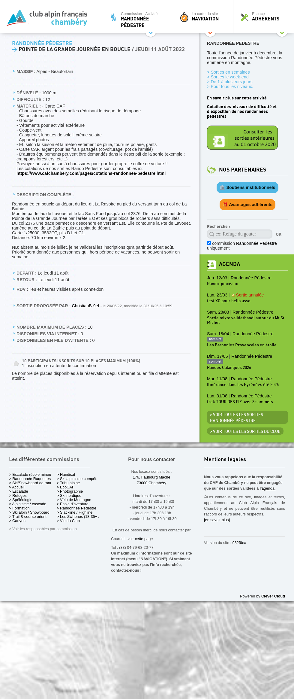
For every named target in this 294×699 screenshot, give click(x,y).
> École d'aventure (72, 504)
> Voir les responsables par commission (43, 529)
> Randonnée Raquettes (30, 478)
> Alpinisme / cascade (27, 504)
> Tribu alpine (68, 483)
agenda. (268, 488)
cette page (144, 538)
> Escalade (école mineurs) (32, 474)
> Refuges (18, 495)
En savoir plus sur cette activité (237, 98)
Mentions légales (225, 459)
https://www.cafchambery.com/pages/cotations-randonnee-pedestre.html (91, 173)
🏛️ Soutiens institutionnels (247, 187)
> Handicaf (66, 474)
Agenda (229, 264)
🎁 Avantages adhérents (248, 204)
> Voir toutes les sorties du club (245, 432)
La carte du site (204, 17)
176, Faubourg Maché (151, 477)
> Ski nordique (69, 495)
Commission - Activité (139, 20)
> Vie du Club (68, 520)
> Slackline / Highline (74, 512)
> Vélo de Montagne (74, 499)
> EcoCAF (65, 487)
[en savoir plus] (217, 520)
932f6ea (239, 542)
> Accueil (17, 487)
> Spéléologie (20, 499)
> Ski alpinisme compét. (77, 478)
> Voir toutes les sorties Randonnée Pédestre (236, 418)
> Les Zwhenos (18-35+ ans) (81, 516)
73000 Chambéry (151, 483)
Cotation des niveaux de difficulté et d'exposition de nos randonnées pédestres (242, 112)
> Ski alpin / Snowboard (29, 512)
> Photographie (70, 491)
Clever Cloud (273, 596)
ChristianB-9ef (86, 305)
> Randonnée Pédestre (76, 508)
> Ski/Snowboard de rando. (32, 483)
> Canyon (17, 520)
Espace (265, 17)
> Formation (19, 508)
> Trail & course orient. (28, 516)
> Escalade (18, 491)
